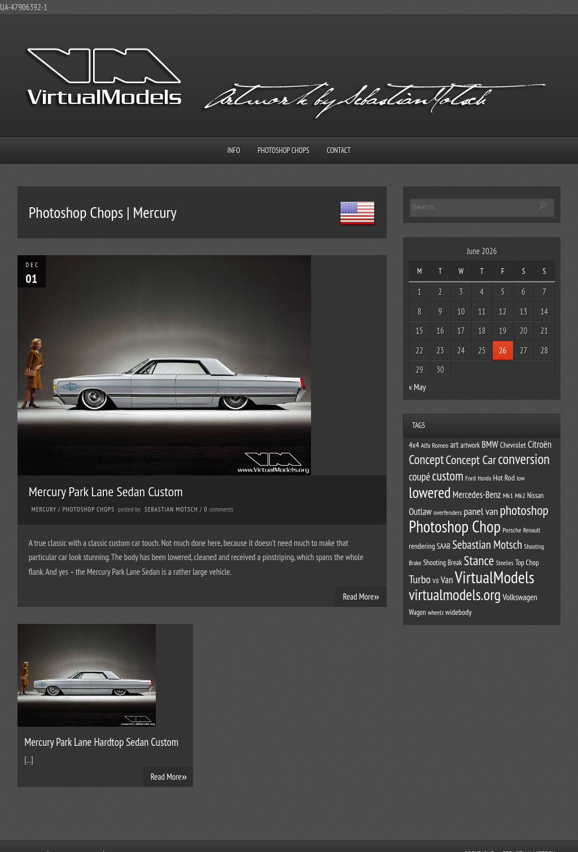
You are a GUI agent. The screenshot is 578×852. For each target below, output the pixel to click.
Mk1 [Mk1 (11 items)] (508, 495)
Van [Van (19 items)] (447, 579)
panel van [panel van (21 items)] (480, 511)
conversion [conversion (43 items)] (524, 459)
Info (233, 150)
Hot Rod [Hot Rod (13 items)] (504, 478)
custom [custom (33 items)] (447, 475)
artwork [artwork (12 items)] (470, 445)
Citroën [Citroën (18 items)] (539, 444)
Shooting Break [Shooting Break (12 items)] (442, 562)
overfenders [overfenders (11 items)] (448, 512)
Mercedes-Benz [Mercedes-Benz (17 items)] (477, 494)
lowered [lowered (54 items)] (430, 492)
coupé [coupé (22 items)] (419, 476)
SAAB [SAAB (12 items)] (443, 546)
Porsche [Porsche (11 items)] (511, 529)
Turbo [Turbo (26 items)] (420, 579)
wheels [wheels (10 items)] (436, 612)
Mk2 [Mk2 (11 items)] (520, 495)
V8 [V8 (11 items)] (435, 580)
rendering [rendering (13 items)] (422, 546)
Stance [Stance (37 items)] (479, 560)
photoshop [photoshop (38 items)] (524, 510)
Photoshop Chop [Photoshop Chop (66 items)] (455, 526)
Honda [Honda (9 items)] (484, 478)
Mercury (44, 509)
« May (417, 387)
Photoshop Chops (283, 150)
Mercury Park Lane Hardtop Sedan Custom (101, 742)
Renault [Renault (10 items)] (531, 530)
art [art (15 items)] (454, 444)
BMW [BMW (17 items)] (489, 444)
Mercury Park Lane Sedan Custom (106, 491)
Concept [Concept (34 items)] (426, 459)
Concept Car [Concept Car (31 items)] (471, 459)
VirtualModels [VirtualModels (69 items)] (495, 577)
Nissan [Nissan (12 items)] (535, 495)
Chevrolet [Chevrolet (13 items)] (513, 445)
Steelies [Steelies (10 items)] (504, 562)
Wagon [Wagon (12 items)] (417, 612)
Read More (361, 596)
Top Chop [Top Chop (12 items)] (527, 562)
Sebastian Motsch (171, 509)
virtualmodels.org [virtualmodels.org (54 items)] (455, 594)
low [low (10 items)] (520, 478)
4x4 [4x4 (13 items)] (414, 445)
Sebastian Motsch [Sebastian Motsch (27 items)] (487, 544)
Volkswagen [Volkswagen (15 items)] (519, 597)
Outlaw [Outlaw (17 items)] (420, 511)
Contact (339, 150)
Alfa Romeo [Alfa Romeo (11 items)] (435, 444)
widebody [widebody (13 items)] (458, 612)
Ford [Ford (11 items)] (470, 477)
